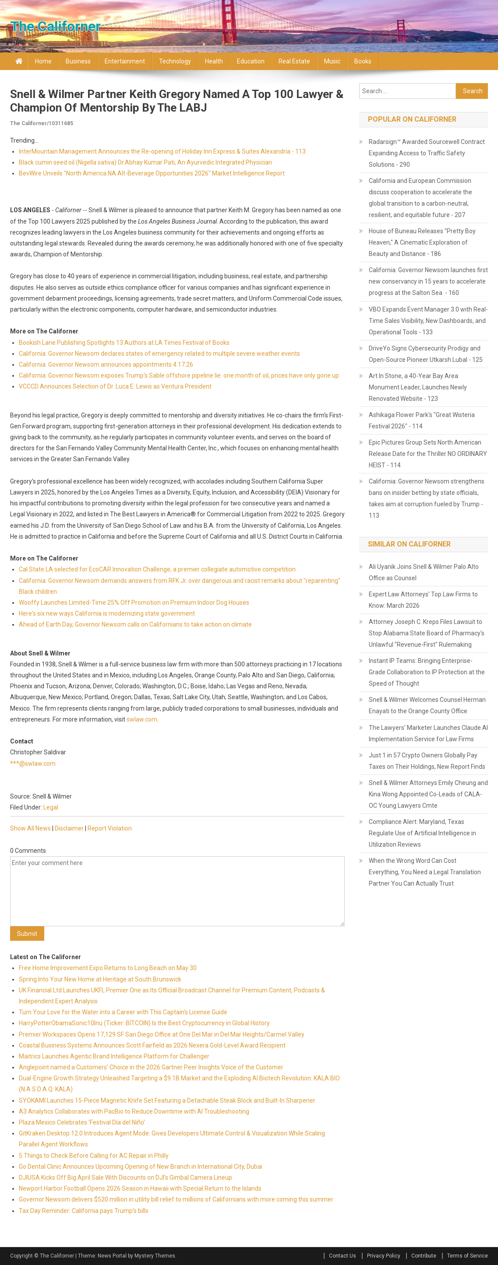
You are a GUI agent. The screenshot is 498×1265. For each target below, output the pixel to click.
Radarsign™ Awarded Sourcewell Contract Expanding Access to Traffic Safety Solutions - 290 (427, 153)
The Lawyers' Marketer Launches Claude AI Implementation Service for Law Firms (428, 733)
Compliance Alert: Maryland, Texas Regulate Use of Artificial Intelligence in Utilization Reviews (422, 833)
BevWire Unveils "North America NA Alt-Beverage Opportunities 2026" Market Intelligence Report (152, 173)
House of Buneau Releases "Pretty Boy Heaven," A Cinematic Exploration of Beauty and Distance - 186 (422, 242)
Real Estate (294, 61)
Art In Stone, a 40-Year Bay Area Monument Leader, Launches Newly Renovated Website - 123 (418, 387)
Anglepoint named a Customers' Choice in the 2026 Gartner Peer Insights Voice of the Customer (151, 1067)
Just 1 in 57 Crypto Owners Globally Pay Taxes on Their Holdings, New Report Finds (427, 761)
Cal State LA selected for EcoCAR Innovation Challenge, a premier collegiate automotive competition (157, 569)
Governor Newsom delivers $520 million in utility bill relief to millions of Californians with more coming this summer (176, 1199)
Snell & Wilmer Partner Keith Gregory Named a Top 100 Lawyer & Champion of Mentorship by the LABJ (176, 101)
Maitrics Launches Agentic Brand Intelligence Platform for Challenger (114, 1056)
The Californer (55, 26)
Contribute (423, 1256)
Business (78, 61)
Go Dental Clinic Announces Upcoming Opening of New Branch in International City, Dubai (140, 1166)
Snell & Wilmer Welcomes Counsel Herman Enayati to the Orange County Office (427, 705)
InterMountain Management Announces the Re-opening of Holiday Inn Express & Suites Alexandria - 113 (162, 151)
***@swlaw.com (33, 763)
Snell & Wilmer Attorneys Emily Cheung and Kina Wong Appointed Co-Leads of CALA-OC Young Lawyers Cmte (428, 794)
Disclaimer (69, 828)
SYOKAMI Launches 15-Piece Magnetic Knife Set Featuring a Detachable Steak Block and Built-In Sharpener (167, 1100)
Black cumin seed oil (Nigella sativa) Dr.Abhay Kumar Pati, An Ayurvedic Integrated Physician (145, 162)
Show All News (30, 828)
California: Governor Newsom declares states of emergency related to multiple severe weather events (159, 353)
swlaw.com (142, 719)
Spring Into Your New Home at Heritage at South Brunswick (100, 979)
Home (43, 61)
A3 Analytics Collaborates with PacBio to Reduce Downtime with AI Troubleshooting (134, 1111)
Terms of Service (467, 1256)
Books (362, 61)
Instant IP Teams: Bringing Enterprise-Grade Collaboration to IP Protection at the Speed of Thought (427, 672)
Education (251, 61)
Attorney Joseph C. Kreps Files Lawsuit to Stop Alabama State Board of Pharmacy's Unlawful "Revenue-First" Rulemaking (426, 633)
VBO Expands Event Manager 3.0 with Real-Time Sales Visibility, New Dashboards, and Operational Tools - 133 (428, 321)
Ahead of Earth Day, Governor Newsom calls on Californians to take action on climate (135, 624)
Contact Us (342, 1256)
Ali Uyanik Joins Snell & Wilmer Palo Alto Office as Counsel (424, 572)
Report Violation (110, 828)
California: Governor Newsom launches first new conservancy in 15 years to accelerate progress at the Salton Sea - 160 (428, 281)
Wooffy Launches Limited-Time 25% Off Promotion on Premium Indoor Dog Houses (134, 602)
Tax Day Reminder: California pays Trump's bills (83, 1210)
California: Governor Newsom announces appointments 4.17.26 (106, 364)
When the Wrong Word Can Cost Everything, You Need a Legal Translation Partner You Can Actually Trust (425, 872)
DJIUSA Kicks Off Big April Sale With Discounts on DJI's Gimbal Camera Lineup (125, 1177)
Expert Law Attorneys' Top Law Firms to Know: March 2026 (423, 600)
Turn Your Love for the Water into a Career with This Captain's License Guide (123, 1012)
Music (332, 61)
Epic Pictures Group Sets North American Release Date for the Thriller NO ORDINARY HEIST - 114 (428, 454)
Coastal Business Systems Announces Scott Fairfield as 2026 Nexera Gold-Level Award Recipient (152, 1045)
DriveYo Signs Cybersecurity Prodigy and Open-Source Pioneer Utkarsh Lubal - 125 (426, 354)
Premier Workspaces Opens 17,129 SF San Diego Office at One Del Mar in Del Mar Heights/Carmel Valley (161, 1034)
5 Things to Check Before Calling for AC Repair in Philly (94, 1155)
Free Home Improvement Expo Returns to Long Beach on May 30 (108, 967)
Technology (175, 61)
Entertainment (125, 61)
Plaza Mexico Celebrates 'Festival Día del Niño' (82, 1122)
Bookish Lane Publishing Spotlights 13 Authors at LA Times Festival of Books (124, 342)
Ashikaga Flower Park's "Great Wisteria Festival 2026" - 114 (422, 420)
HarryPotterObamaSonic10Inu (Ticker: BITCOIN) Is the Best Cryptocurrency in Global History (144, 1023)
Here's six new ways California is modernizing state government (107, 613)
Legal (50, 807)
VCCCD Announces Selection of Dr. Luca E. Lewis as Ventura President (115, 386)
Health (214, 61)
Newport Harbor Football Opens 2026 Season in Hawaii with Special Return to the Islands (140, 1188)
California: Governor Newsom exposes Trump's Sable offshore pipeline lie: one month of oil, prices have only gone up (179, 375)
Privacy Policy (383, 1256)
